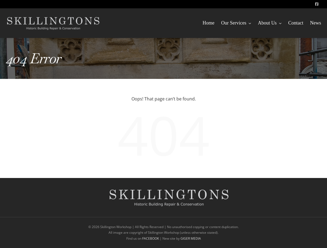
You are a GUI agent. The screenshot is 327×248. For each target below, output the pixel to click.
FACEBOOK (151, 238)
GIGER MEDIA (190, 238)
